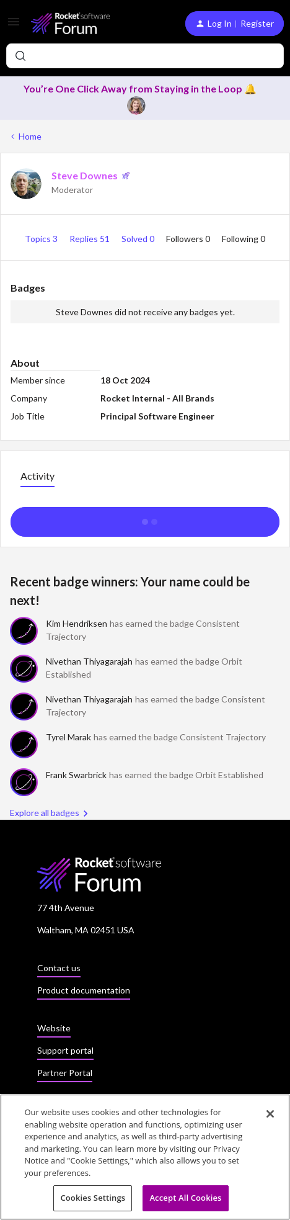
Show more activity (145, 518)
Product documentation (83, 990)
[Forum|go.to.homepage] (70, 23)
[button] (13, 25)
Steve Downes (84, 175)
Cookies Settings (92, 1198)
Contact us (59, 967)
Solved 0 (138, 238)
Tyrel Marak (68, 737)
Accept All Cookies (185, 1198)
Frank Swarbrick (76, 774)
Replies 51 (90, 238)
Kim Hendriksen (76, 623)
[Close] (270, 1114)
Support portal (65, 1050)
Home (30, 136)
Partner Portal (64, 1072)
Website (54, 1028)
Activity (37, 476)
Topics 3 (42, 238)
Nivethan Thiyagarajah (89, 661)
